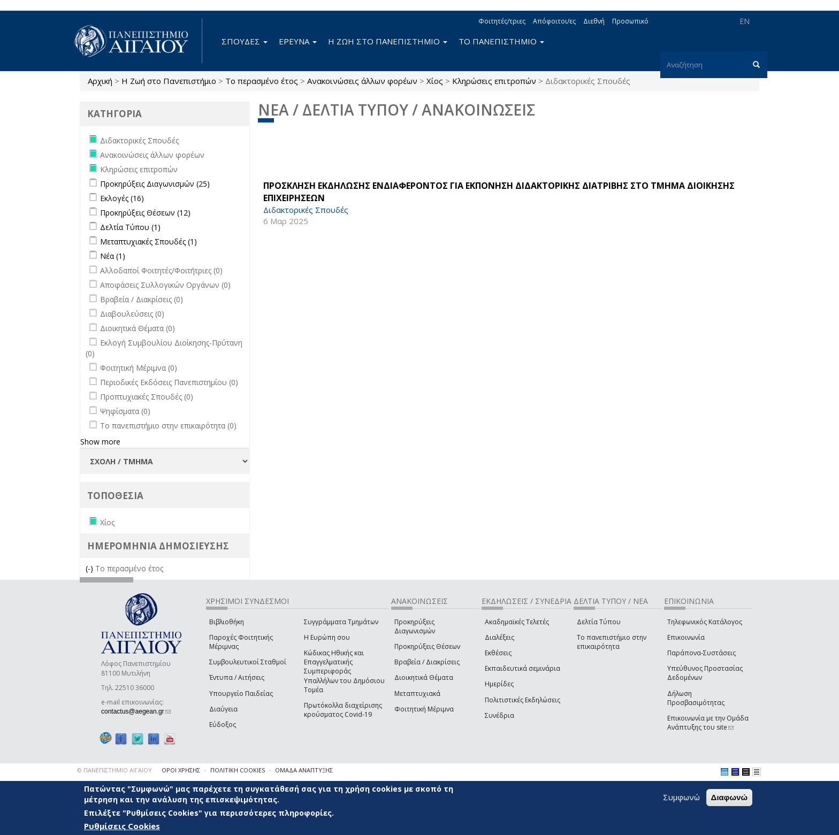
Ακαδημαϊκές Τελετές (517, 621)
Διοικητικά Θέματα (423, 677)
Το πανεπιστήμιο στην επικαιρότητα (611, 642)
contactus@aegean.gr (136, 711)
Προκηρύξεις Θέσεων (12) (145, 213)
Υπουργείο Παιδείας (241, 693)
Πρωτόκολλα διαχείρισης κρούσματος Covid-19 (343, 710)
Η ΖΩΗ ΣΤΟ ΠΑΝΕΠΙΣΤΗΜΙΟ (387, 41)
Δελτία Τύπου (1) (130, 227)
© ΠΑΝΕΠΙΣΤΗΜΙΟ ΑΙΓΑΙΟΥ (114, 770)
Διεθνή (594, 21)
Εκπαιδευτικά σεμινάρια (522, 668)
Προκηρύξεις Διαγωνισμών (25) (155, 184)
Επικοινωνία (686, 637)
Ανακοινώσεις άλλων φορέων (362, 80)
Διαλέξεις (499, 637)
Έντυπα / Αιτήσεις (236, 677)
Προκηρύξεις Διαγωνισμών (414, 626)
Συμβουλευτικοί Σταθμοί (247, 662)
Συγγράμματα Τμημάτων (341, 621)
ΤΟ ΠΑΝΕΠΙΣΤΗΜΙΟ (501, 41)
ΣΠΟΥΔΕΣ (245, 41)
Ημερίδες (499, 683)
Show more (100, 441)
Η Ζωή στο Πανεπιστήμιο (168, 80)
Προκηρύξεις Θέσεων (427, 646)
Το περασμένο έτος (261, 80)
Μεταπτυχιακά (417, 693)
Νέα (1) (112, 256)
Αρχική (100, 80)
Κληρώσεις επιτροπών (494, 80)
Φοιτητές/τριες (501, 21)
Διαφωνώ (729, 797)
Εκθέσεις (498, 652)
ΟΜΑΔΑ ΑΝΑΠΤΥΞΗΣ (304, 770)
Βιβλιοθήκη (226, 621)
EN (744, 21)
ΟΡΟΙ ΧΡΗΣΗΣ (181, 770)
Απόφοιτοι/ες (554, 21)
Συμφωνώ (681, 797)
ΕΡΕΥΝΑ (298, 41)
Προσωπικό (630, 21)
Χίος (434, 80)
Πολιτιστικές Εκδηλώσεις (522, 699)
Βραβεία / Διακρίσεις (427, 662)
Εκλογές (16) (122, 198)
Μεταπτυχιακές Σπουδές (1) (148, 241)
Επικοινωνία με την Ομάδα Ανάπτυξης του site (708, 723)
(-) (90, 568)
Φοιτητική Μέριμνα (424, 709)
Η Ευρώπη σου (327, 637)
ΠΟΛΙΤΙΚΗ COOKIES (237, 770)
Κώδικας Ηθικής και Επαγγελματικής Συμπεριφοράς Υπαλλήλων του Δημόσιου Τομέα (344, 671)
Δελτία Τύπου (599, 621)
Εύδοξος (222, 724)
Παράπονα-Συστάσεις (701, 652)
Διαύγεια (223, 709)
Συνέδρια (499, 715)
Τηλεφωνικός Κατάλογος (704, 621)
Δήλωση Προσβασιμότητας (695, 698)
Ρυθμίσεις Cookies (122, 826)
